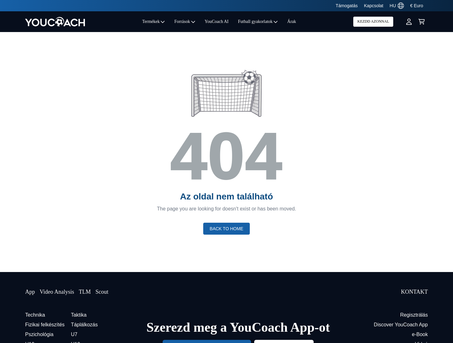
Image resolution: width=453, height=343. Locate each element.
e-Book (420, 334)
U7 (74, 334)
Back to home (226, 228)
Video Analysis (57, 292)
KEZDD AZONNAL (373, 21)
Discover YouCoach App (401, 324)
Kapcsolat (373, 5)
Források (184, 21)
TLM (85, 292)
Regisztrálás (414, 315)
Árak (291, 21)
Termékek (153, 21)
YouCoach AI (217, 21)
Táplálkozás (84, 324)
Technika (35, 315)
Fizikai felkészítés (44, 324)
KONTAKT (414, 292)
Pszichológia (39, 334)
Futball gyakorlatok (258, 21)
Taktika (79, 315)
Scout (101, 292)
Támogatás (347, 5)
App (30, 292)
